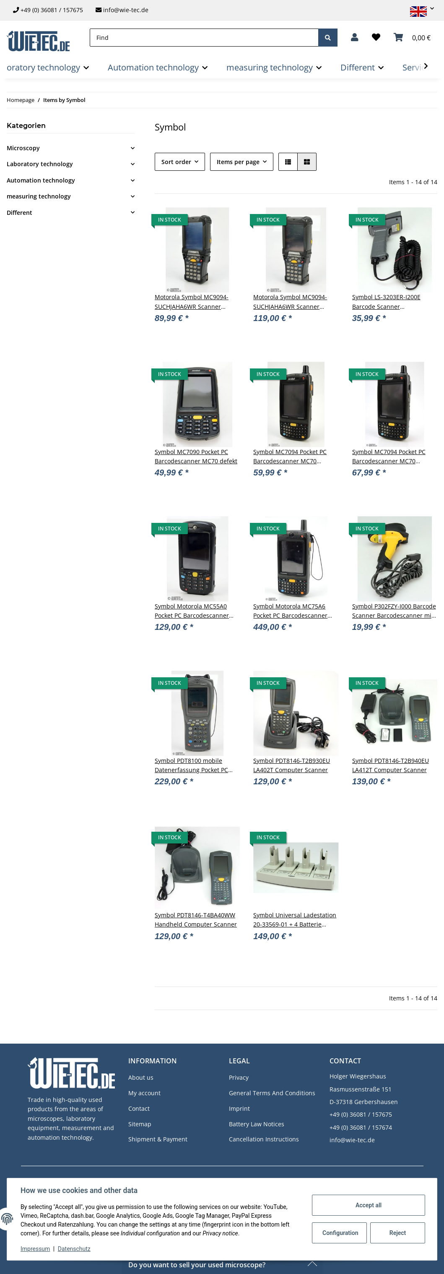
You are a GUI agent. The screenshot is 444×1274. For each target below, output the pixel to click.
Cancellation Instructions (264, 1139)
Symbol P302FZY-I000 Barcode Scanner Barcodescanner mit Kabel (394, 611)
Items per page (238, 162)
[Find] (204, 38)
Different (19, 213)
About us (140, 1077)
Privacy (239, 1077)
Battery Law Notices (256, 1124)
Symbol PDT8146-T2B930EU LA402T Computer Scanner (291, 765)
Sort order (176, 162)
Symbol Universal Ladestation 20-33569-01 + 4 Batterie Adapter (294, 920)
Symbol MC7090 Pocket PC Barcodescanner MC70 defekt (196, 456)
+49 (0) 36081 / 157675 (52, 10)
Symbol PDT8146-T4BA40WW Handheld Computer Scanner (196, 919)
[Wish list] (376, 37)
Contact (139, 1108)
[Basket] (412, 37)
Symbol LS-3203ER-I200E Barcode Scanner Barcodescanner (386, 302)
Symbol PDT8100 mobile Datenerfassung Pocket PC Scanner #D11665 (191, 766)
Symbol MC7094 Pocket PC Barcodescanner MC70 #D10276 (389, 457)
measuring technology (39, 196)
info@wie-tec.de (122, 10)
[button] (418, 8)
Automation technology (41, 180)
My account (144, 1093)
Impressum (35, 1248)
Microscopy (23, 148)
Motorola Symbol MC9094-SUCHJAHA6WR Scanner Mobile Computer (191, 302)
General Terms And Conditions (272, 1093)
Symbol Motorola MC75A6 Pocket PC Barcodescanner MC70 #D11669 (290, 611)
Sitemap (139, 1124)
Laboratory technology (40, 164)
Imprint (239, 1108)
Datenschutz (74, 1248)
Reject (397, 1233)
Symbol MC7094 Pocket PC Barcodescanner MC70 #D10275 (290, 457)
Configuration (340, 1233)
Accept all (369, 1205)
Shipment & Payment (157, 1139)
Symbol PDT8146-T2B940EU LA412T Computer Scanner (390, 765)
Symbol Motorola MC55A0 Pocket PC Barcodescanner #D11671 (192, 611)
